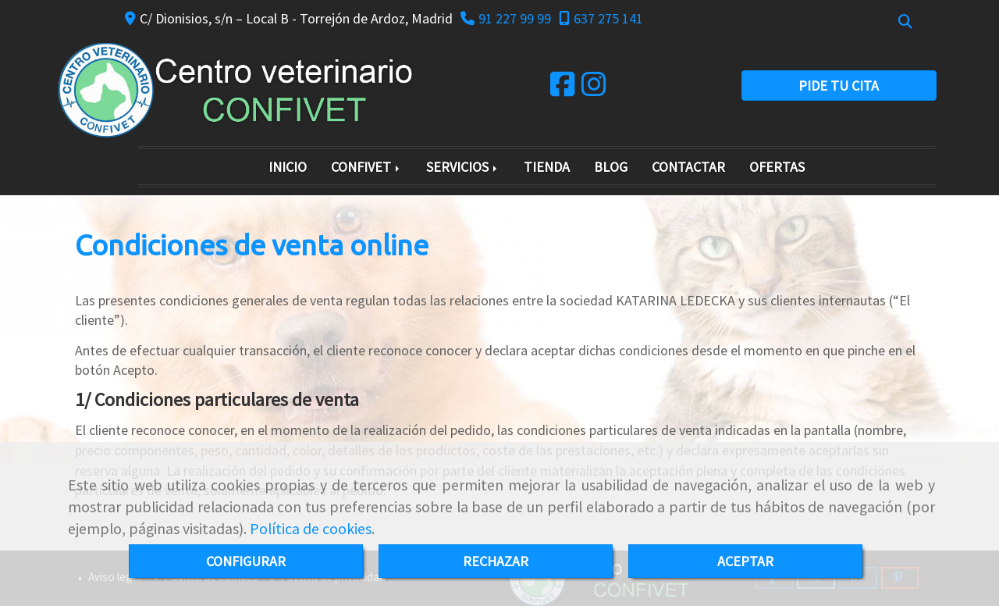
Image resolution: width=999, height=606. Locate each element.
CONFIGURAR (246, 561)
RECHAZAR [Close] (495, 561)
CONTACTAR (688, 167)
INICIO (287, 167)
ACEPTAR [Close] (745, 561)
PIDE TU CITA (838, 85)
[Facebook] (562, 89)
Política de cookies (311, 528)
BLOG (610, 167)
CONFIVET (366, 167)
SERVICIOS (463, 167)
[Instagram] (593, 89)
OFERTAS (777, 167)
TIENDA (547, 167)
